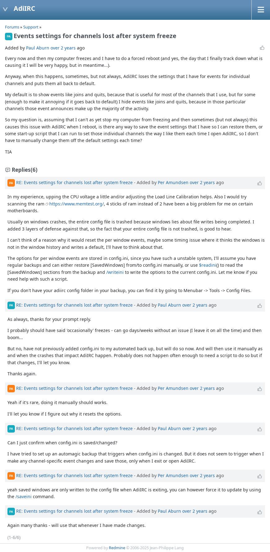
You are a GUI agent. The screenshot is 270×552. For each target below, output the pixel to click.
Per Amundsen (173, 182)
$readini (207, 265)
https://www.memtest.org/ (76, 204)
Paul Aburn (37, 48)
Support (30, 27)
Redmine (117, 547)
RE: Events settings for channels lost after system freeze (74, 182)
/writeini (115, 272)
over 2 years (63, 48)
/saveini (23, 496)
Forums (12, 27)
